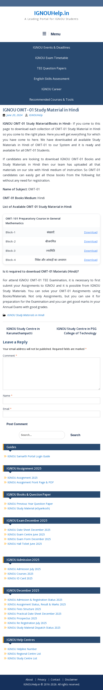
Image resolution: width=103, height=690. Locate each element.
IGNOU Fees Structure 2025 (24, 609)
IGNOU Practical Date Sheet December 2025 (34, 613)
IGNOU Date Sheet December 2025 (28, 529)
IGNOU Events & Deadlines (51, 47)
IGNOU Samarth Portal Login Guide (28, 456)
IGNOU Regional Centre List (24, 653)
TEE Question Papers (51, 68)
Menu (51, 34)
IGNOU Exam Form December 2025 (29, 539)
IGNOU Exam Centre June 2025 (26, 534)
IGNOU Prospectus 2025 (22, 618)
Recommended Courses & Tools (51, 99)
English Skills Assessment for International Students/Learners (51, 78)
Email (7, 409)
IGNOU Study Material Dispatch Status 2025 (33, 627)
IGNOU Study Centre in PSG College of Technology (76, 331)
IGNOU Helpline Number (22, 649)
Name (7, 395)
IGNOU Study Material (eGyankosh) (28, 508)
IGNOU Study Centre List (22, 658)
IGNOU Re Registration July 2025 (27, 623)
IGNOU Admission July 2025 (24, 569)
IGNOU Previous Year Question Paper (30, 503)
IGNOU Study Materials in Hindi (25, 315)
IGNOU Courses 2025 (20, 573)
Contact (55, 679)
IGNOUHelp (36, 115)
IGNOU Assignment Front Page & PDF (30, 482)
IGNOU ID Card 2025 (20, 578)
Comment (10, 355)
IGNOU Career (51, 89)
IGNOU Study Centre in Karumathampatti (23, 331)
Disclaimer (71, 679)
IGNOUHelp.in (51, 13)
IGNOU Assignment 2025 (22, 477)
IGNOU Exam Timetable (51, 58)
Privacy (42, 679)
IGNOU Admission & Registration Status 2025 (34, 599)
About (29, 679)
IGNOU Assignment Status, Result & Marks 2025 (36, 604)
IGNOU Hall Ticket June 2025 (24, 543)
